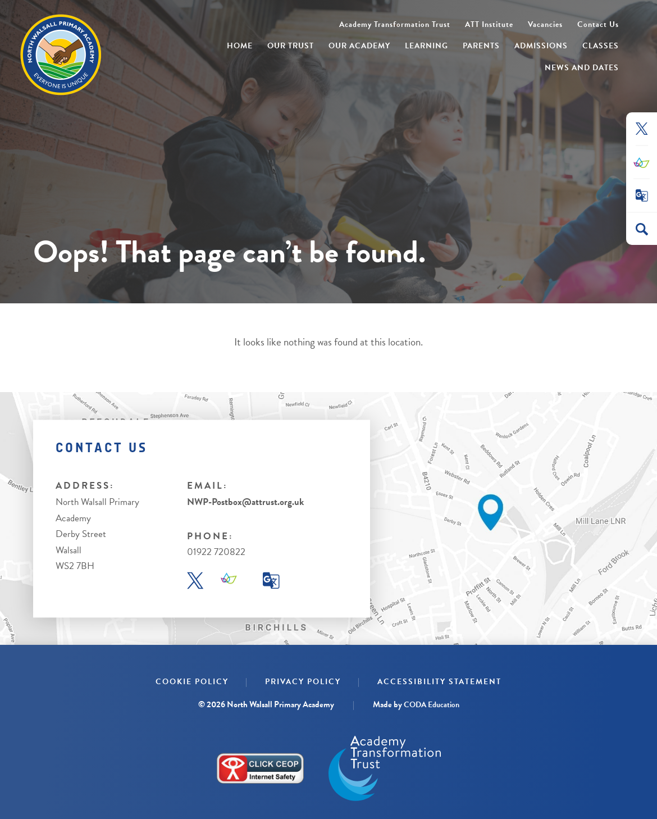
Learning (426, 46)
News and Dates (582, 68)
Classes (600, 46)
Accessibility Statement (439, 682)
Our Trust (290, 46)
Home (240, 46)
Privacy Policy (303, 682)
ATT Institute (489, 24)
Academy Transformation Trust (394, 24)
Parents (481, 46)
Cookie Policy (192, 682)
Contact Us (598, 24)
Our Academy (359, 46)
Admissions (541, 46)
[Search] (642, 229)
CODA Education (431, 705)
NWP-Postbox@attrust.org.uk (245, 502)
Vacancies (545, 24)
